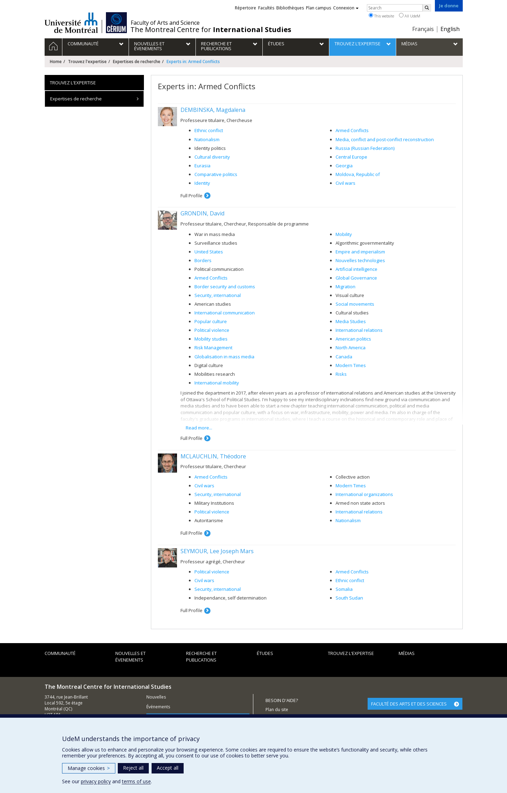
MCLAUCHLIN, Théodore (213, 456)
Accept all (167, 767)
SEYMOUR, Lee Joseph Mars (217, 551)
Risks (341, 374)
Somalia (344, 589)
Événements (158, 707)
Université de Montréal (71, 22)
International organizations (364, 494)
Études (265, 653)
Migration (345, 286)
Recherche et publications (201, 656)
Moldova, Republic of (358, 174)
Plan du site (277, 709)
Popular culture (210, 321)
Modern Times (351, 365)
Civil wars (345, 183)
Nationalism (207, 139)
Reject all (133, 767)
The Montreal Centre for (210, 29)
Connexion (346, 8)
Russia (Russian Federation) (365, 148)
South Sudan (349, 598)
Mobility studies (211, 339)
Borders (203, 260)
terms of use (136, 781)
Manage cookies (89, 768)
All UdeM (409, 15)
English (450, 29)
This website (381, 15)
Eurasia (202, 165)
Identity (202, 183)
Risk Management (213, 347)
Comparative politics (215, 174)
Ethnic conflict (208, 130)
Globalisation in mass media (224, 356)
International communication (224, 313)
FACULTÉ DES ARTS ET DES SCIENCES (409, 704)
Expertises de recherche (136, 61)
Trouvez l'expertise (87, 61)
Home (56, 61)
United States (208, 252)
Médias (407, 653)
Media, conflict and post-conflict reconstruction (385, 139)
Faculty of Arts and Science (165, 22)
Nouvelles (156, 697)
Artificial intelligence (356, 269)
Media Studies (351, 321)
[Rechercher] (427, 8)
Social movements (355, 304)
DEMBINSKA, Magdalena (212, 110)
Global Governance (356, 278)
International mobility (216, 383)
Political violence (211, 330)
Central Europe (351, 157)
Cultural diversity (212, 157)
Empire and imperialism (360, 252)
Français (423, 29)
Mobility (344, 234)
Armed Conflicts (352, 130)
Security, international (217, 295)
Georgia (344, 165)
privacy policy (96, 781)
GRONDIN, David (202, 213)
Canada (344, 356)
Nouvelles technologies (360, 260)
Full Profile (191, 195)
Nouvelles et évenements (130, 656)
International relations (359, 330)
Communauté (60, 653)
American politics (353, 339)
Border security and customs (224, 286)
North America (351, 347)
